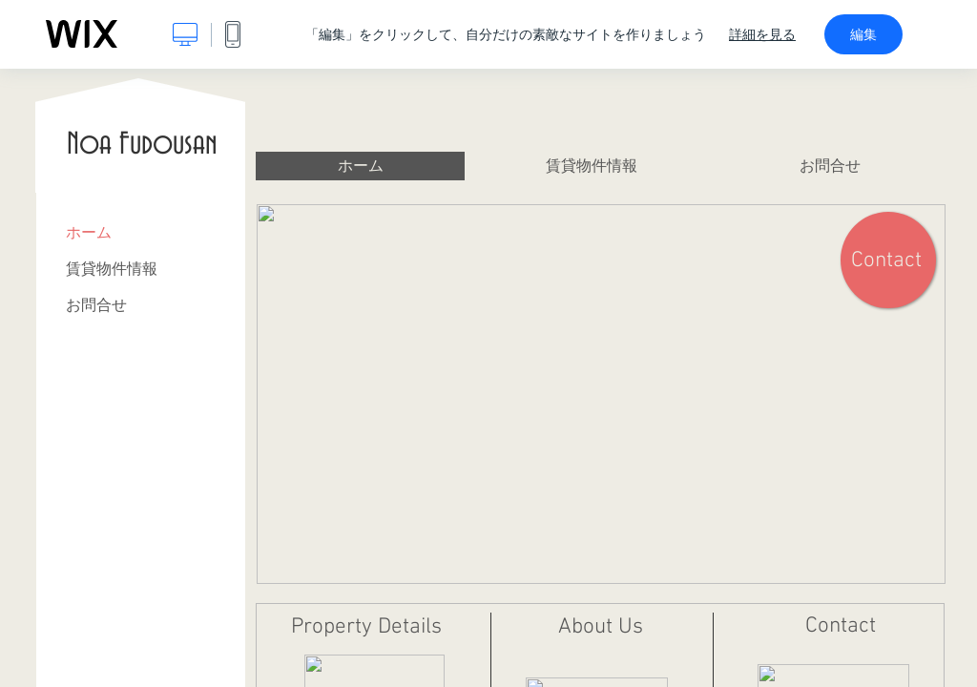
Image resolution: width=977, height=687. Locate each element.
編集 (863, 34)
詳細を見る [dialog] (762, 34)
